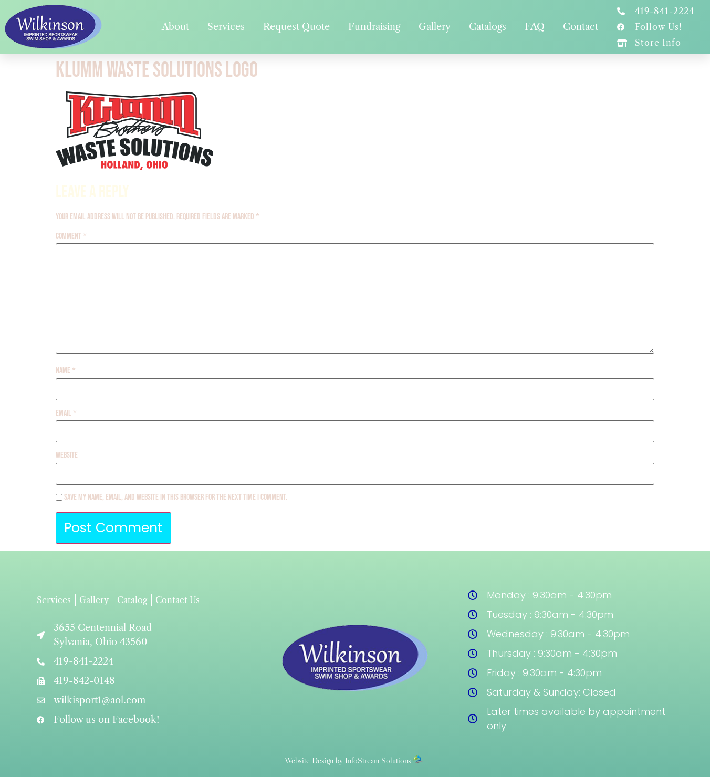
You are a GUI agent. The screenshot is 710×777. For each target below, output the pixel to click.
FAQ (535, 27)
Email (66, 413)
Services (226, 27)
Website (67, 455)
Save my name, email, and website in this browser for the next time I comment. (175, 497)
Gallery (435, 27)
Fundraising (374, 27)
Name (66, 371)
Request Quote (296, 27)
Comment (71, 236)
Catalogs (487, 27)
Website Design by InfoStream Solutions (348, 760)
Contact (580, 27)
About (175, 27)
